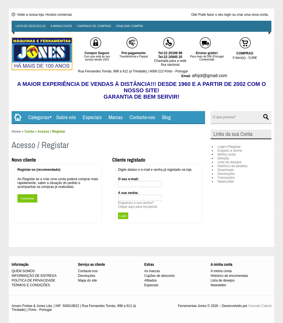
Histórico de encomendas (229, 276)
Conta (29, 131)
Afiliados (150, 280)
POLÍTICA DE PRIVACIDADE (33, 280)
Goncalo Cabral (259, 306)
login (227, 15)
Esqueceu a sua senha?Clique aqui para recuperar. (138, 205)
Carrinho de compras (94, 26)
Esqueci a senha (230, 151)
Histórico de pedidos (233, 166)
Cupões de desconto (159, 276)
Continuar (27, 198)
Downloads (226, 170)
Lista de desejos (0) (31, 26)
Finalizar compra (129, 26)
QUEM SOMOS (23, 271)
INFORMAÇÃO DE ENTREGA (34, 276)
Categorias (38, 117)
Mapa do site (87, 280)
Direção (223, 158)
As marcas (152, 271)
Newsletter (218, 285)
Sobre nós (66, 117)
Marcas (116, 117)
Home (16, 131)
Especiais (92, 117)
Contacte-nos (142, 117)
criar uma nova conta (252, 15)
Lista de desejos (230, 162)
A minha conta (61, 26)
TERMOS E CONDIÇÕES (31, 285)
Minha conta (226, 154)
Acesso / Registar (51, 131)
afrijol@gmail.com (209, 75)
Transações (226, 178)
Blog (166, 117)
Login (222, 147)
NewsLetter (226, 181)
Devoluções (226, 174)
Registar (234, 147)
